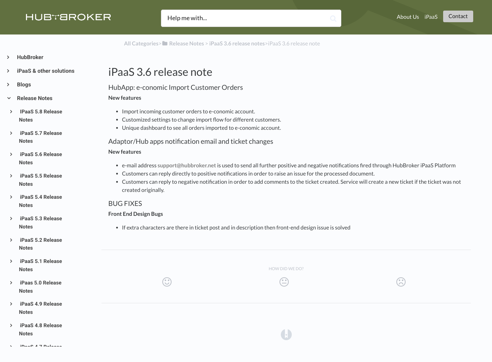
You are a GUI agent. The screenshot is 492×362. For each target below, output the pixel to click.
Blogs (23, 84)
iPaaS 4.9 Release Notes (40, 308)
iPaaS (431, 17)
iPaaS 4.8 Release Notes (40, 329)
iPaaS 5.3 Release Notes (40, 222)
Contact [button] (458, 16)
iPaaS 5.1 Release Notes (40, 265)
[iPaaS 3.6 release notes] (237, 43)
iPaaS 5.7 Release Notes (40, 137)
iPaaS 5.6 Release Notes (40, 158)
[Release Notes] (183, 43)
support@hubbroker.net (187, 165)
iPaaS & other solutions (45, 71)
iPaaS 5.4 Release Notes (40, 201)
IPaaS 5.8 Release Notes (40, 116)
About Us (408, 17)
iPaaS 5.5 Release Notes (40, 180)
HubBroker (29, 57)
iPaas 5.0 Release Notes (40, 287)
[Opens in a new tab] (286, 334)
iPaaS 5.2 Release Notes (40, 244)
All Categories (141, 43)
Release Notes (34, 98)
